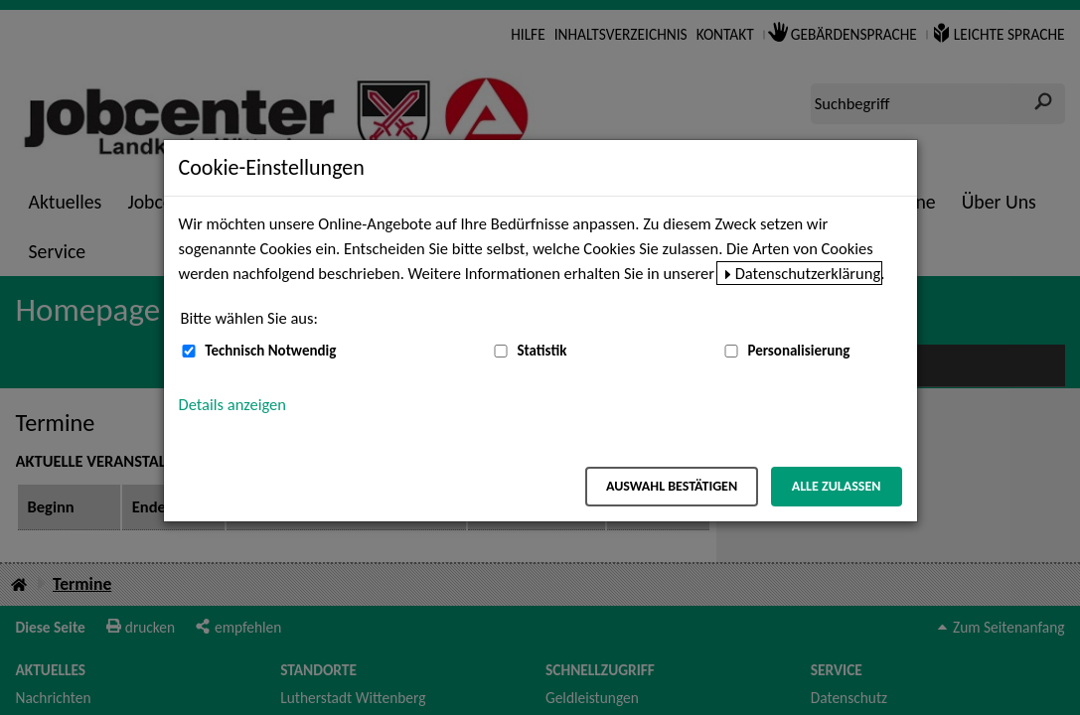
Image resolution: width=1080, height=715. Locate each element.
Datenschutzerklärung (808, 273)
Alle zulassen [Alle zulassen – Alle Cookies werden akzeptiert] (836, 486)
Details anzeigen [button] (232, 404)
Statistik (541, 350)
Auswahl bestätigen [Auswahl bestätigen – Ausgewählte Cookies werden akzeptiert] (671, 486)
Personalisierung (798, 350)
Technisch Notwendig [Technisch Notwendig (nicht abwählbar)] (270, 350)
